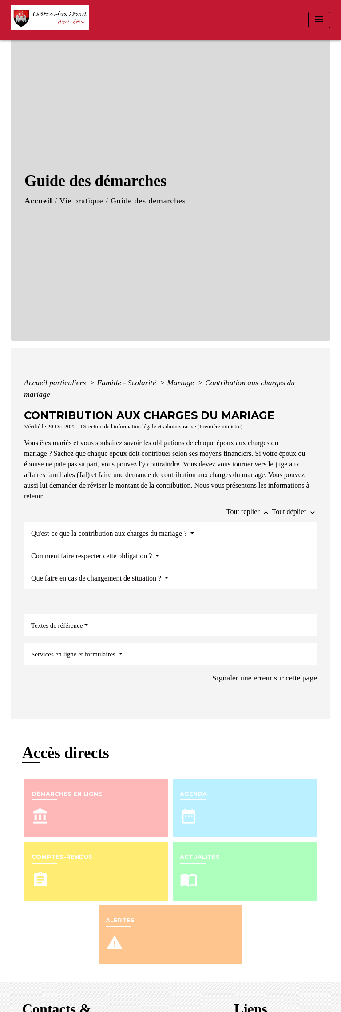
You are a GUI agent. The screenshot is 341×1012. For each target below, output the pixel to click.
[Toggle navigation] (319, 20)
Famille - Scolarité (127, 382)
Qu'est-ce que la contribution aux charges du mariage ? (110, 533)
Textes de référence (57, 625)
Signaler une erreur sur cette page (264, 677)
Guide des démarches (148, 200)
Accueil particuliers (56, 382)
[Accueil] (53, 19)
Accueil (38, 200)
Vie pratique (81, 200)
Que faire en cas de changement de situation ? (97, 578)
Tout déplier (294, 511)
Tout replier (249, 511)
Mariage (181, 382)
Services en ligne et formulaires (74, 654)
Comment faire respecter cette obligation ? (92, 556)
